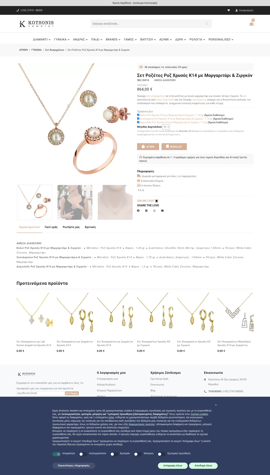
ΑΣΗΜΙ (166, 40)
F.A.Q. (141, 190)
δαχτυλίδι (169, 99)
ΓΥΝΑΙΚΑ (62, 40)
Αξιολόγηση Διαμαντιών (163, 396)
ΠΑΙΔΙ (97, 40)
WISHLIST (174, 146)
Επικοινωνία (157, 384)
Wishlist (101, 396)
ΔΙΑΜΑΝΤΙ (42, 40)
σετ (245, 96)
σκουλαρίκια (199, 99)
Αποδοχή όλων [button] (203, 465)
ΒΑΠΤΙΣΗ (148, 40)
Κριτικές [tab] (90, 227)
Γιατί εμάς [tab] (51, 227)
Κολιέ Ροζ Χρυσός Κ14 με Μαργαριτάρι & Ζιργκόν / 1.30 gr (172, 115)
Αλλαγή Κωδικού (106, 384)
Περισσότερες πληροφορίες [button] (74, 465)
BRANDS (113, 40)
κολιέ (159, 99)
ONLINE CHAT (147, 200)
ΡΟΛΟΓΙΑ (198, 40)
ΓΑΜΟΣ (131, 40)
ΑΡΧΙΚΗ (23, 50)
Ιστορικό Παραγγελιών (109, 390)
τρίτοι (111, 417)
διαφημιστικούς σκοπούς (142, 424)
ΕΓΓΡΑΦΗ (71, 393)
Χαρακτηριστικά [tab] (29, 227)
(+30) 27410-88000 (233, 391)
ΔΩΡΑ (181, 40)
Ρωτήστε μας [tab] (71, 227)
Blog (152, 390)
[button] (216, 405)
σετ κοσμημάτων (156, 96)
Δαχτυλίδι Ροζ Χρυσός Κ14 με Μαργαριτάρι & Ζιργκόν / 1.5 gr (173, 122)
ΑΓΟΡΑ (148, 146)
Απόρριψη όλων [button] (172, 465)
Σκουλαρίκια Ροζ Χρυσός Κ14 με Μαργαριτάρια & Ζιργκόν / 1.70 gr (176, 118)
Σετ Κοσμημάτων (54, 50)
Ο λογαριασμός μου (107, 378)
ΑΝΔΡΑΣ (81, 40)
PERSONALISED (221, 40)
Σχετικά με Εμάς (159, 378)
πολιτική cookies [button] (199, 414)
